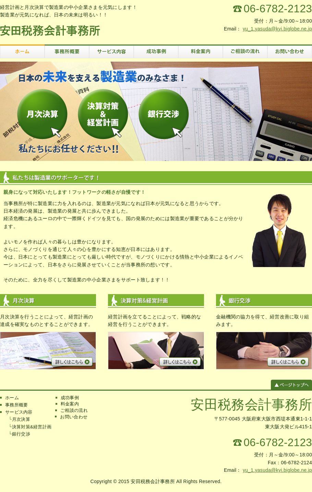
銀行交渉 (21, 434)
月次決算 (21, 419)
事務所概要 (16, 404)
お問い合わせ (73, 416)
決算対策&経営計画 (31, 426)
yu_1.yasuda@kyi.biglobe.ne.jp (277, 28)
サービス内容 (19, 412)
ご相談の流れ (74, 410)
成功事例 (70, 397)
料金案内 (70, 403)
